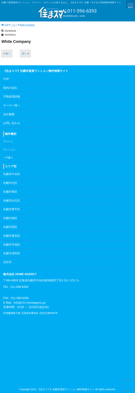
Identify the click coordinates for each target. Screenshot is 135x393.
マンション (9, 149)
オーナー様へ (11, 105)
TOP (6, 79)
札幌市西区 (10, 226)
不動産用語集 (11, 96)
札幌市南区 (10, 218)
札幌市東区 (10, 191)
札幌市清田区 (11, 253)
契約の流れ (10, 87)
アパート (8, 141)
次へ (24, 53)
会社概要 (9, 114)
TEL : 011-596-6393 (15, 286)
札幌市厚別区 (11, 235)
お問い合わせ (11, 123)
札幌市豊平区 (11, 209)
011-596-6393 (80, 11)
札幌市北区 (10, 182)
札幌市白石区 (11, 200)
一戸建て (8, 157)
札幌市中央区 (11, 174)
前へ (7, 53)
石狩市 (7, 262)
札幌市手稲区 (11, 244)
